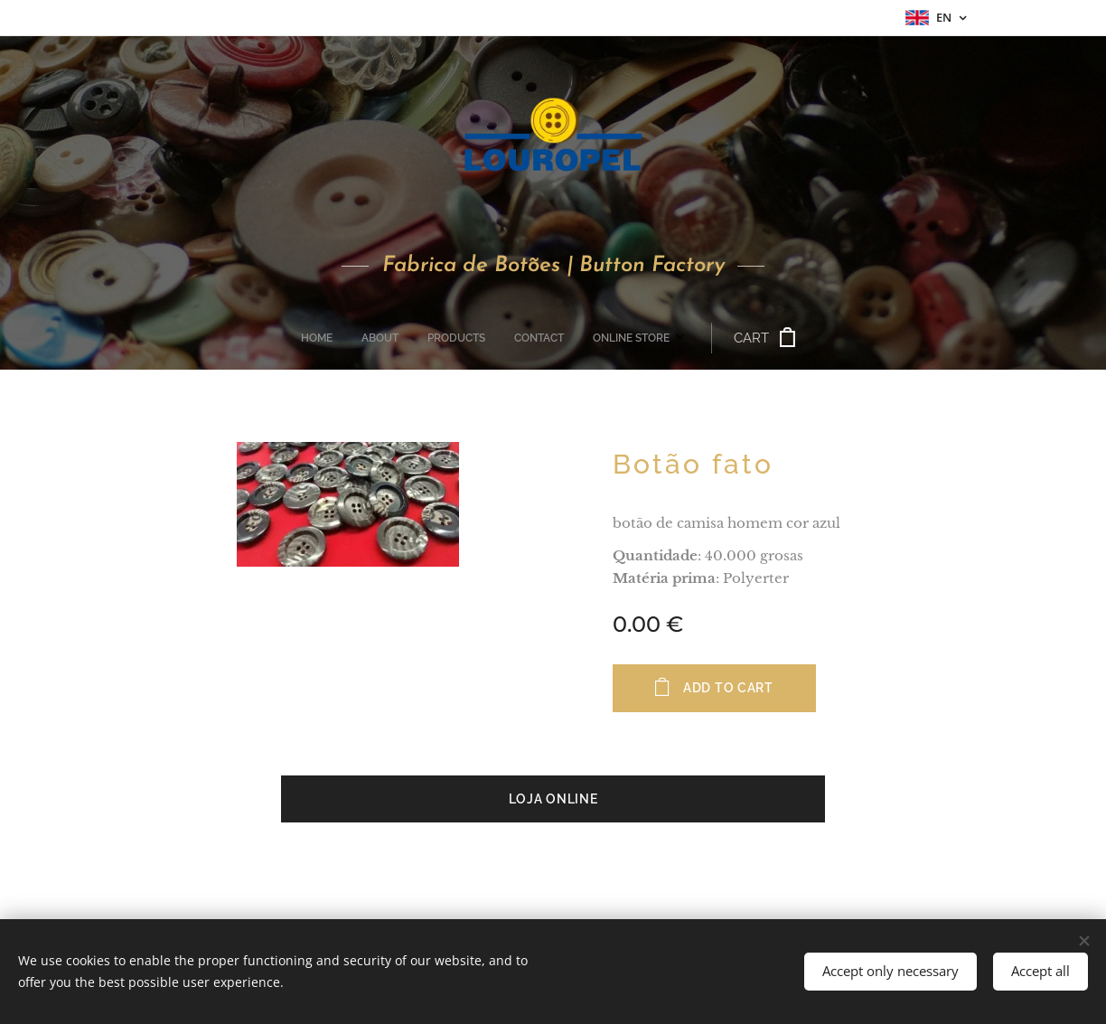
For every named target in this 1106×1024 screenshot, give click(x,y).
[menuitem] (434, 338)
